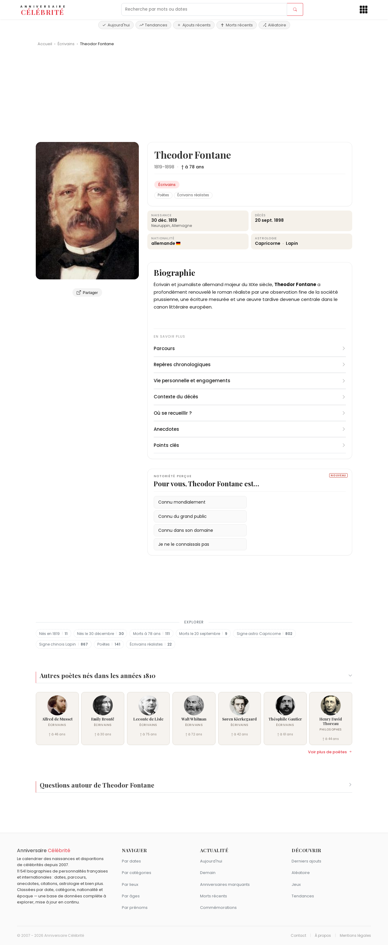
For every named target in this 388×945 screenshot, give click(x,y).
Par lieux (130, 884)
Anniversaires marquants (225, 884)
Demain (208, 872)
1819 (158, 167)
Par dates (131, 861)
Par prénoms (135, 907)
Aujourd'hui (116, 25)
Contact (298, 935)
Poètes (163, 195)
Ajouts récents (194, 25)
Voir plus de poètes (330, 752)
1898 (169, 167)
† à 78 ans (192, 167)
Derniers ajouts (306, 861)
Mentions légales (355, 935)
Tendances (153, 25)
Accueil (45, 44)
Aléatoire (274, 25)
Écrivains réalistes (193, 195)
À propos (323, 935)
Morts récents (236, 25)
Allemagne (182, 225)
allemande (163, 243)
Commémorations (218, 907)
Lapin (292, 243)
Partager (87, 292)
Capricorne (268, 243)
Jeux (296, 884)
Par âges (131, 896)
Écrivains (66, 44)
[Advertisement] (194, 96)
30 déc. (159, 220)
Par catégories (136, 872)
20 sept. (264, 220)
